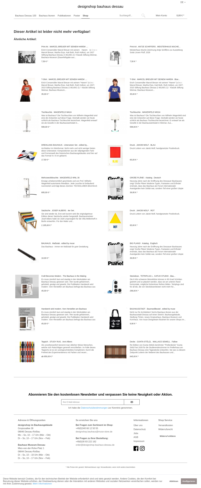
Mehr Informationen (42, 483)
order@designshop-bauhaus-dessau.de (95, 445)
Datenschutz (140, 429)
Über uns (138, 425)
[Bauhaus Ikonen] (47, 15)
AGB (136, 437)
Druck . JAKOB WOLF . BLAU (143, 145)
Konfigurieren (189, 481)
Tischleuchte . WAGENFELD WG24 (145, 112)
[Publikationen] (64, 15)
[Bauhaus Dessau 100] (26, 15)
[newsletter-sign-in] (132, 402)
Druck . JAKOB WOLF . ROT (142, 210)
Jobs (136, 433)
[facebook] (136, 449)
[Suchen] (143, 15)
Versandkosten (165, 425)
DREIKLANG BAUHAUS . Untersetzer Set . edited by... (64, 145)
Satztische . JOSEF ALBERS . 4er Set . (58, 210)
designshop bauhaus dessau (100, 6)
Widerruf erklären (168, 436)
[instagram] (142, 449)
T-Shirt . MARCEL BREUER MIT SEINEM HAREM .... (64, 79)
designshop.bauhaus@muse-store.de (94, 431)
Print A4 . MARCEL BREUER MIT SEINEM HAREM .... (64, 47)
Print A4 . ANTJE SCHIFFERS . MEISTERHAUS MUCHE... (155, 47)
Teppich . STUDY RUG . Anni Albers (56, 342)
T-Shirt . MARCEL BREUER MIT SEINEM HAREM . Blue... (155, 79)
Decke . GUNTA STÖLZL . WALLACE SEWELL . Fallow (153, 342)
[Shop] (85, 15)
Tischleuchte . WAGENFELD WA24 (56, 112)
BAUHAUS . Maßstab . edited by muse (57, 243)
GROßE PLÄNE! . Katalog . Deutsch (145, 178)
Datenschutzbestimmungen (94, 408)
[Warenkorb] (177, 16)
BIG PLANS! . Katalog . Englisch (144, 243)
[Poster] (76, 15)
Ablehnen (173, 481)
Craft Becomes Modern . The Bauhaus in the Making (63, 276)
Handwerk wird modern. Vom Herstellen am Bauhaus (64, 309)
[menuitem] (26, 15)
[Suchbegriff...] (132, 15)
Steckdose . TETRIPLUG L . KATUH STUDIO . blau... (152, 276)
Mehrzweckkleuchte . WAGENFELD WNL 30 (60, 178)
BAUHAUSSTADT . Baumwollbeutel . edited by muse (152, 309)
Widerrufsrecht (165, 429)
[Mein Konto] (159, 16)
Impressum (139, 441)
